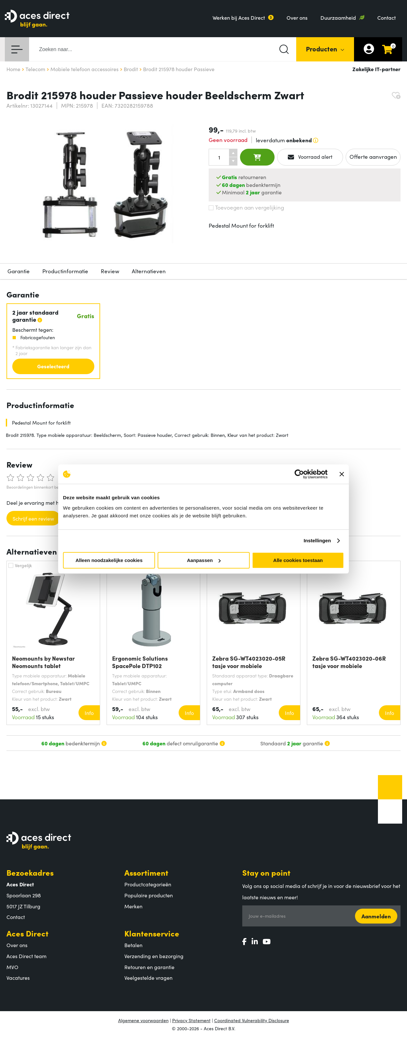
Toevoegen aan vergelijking (246, 207)
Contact (386, 17)
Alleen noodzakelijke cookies (109, 560)
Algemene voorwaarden (143, 1020)
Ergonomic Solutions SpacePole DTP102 (140, 662)
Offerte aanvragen (373, 156)
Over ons (297, 17)
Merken (133, 906)
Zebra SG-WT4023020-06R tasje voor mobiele (349, 662)
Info (89, 712)
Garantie (18, 271)
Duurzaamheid (338, 17)
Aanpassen (204, 560)
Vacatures (18, 977)
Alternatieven (149, 271)
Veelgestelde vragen (148, 977)
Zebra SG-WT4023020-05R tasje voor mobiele (249, 662)
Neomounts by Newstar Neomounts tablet (43, 662)
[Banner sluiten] (341, 474)
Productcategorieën (147, 884)
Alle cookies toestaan (298, 560)
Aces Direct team (26, 955)
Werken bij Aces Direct (239, 17)
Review (110, 271)
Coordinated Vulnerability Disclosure (251, 1020)
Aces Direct (27, 933)
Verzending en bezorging (153, 955)
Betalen (133, 944)
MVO (12, 966)
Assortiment (146, 872)
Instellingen (317, 540)
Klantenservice (151, 933)
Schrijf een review (33, 518)
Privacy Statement (191, 1020)
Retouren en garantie (149, 966)
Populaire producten (148, 895)
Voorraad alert (310, 157)
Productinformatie (65, 271)
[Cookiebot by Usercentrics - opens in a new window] (299, 474)
